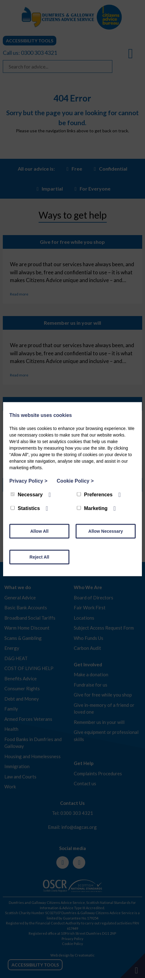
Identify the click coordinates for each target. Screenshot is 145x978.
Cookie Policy (75, 480)
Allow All (39, 530)
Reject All (39, 556)
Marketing (92, 508)
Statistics (25, 508)
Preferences (95, 494)
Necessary (27, 494)
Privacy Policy (28, 480)
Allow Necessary (105, 530)
